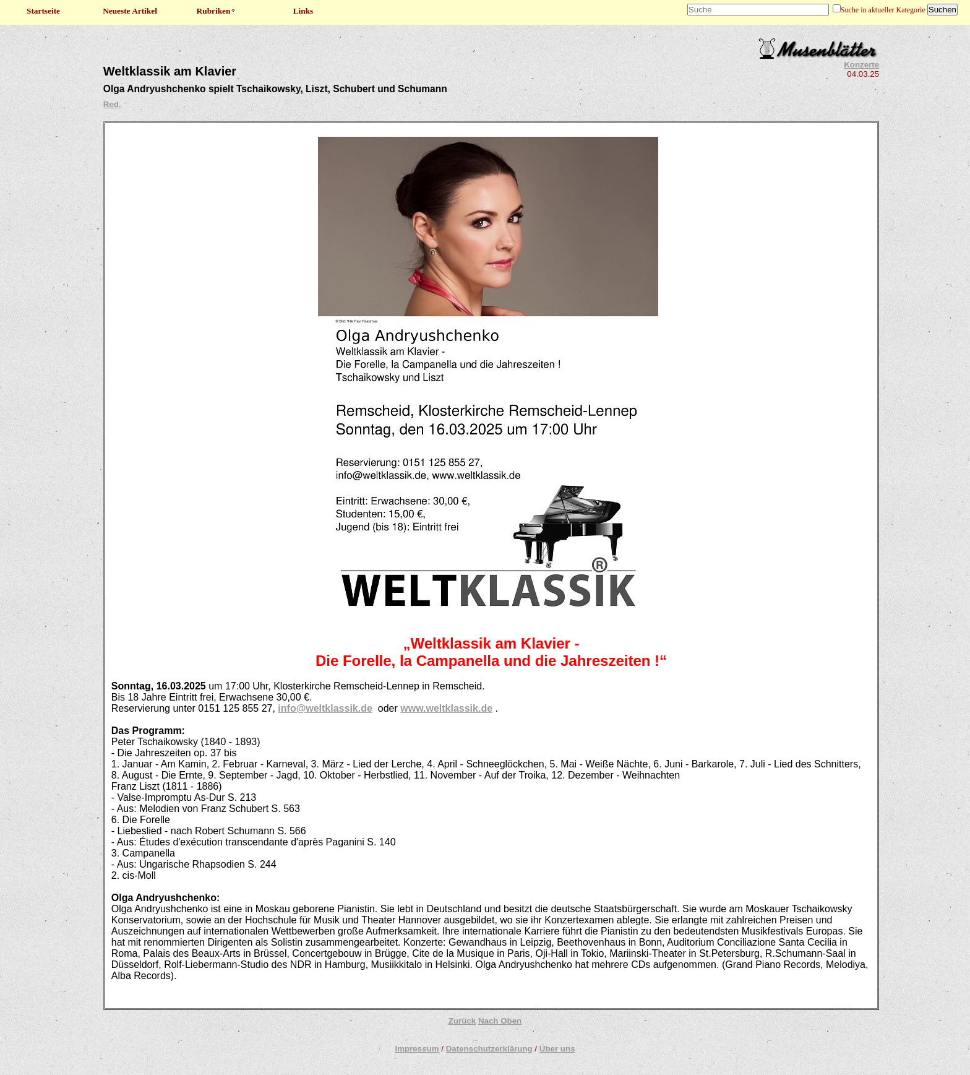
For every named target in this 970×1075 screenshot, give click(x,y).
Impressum (417, 1048)
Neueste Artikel (130, 10)
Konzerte (861, 64)
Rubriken (217, 10)
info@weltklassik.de (325, 708)
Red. (112, 104)
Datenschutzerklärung (489, 1048)
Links (303, 10)
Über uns (557, 1048)
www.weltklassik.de (446, 708)
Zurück (462, 1020)
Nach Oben (499, 1020)
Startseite (43, 10)
